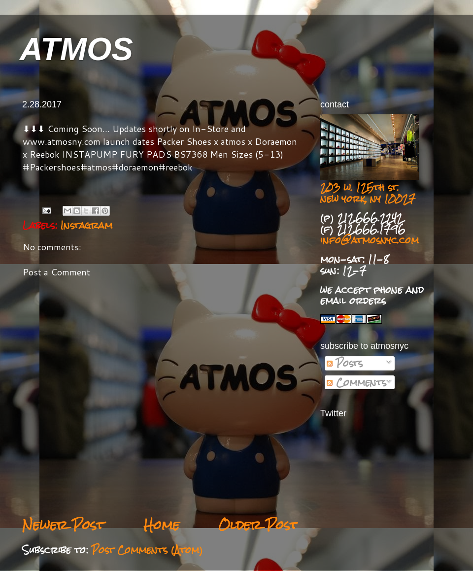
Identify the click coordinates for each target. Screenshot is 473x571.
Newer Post (63, 525)
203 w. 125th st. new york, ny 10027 (367, 193)
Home (161, 525)
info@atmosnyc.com (369, 240)
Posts (345, 363)
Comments (356, 382)
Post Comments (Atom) (147, 549)
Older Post (258, 525)
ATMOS (76, 49)
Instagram (86, 225)
